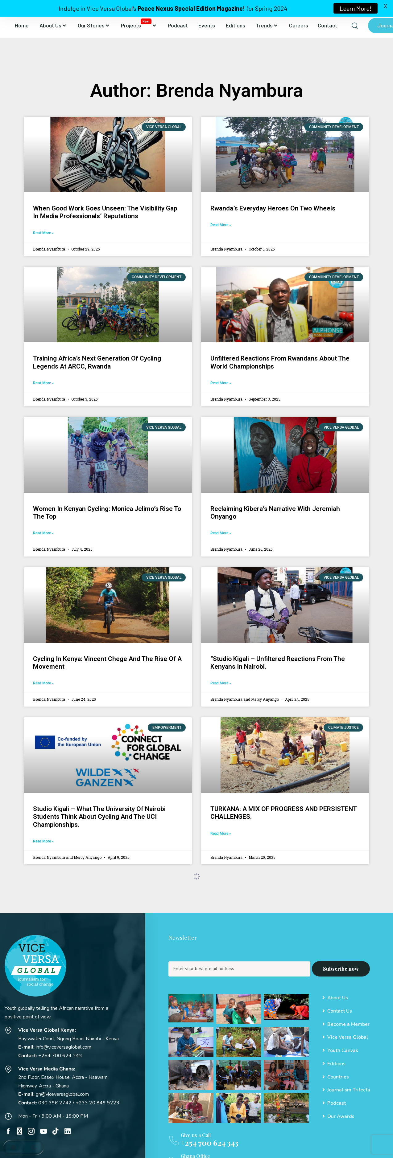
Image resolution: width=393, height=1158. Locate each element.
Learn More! (355, 8)
